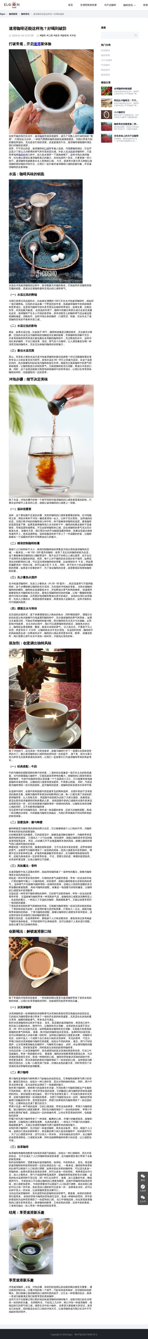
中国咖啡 (105, 65)
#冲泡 (73, 35)
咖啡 (42, 136)
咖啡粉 (21, 154)
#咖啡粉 (64, 35)
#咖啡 (43, 35)
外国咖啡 (105, 50)
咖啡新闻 (13, 14)
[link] (2, 14)
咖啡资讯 (25, 14)
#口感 (49, 35)
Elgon (2, 14)
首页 (70, 5)
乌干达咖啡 (110, 5)
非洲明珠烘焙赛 (88, 5)
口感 (46, 148)
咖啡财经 (105, 70)
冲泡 (70, 151)
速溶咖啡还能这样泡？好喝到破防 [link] (48, 14)
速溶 (37, 44)
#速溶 (56, 35)
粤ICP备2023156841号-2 (86, 1334)
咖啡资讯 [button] (129, 5)
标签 (145, 5)
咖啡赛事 (105, 55)
